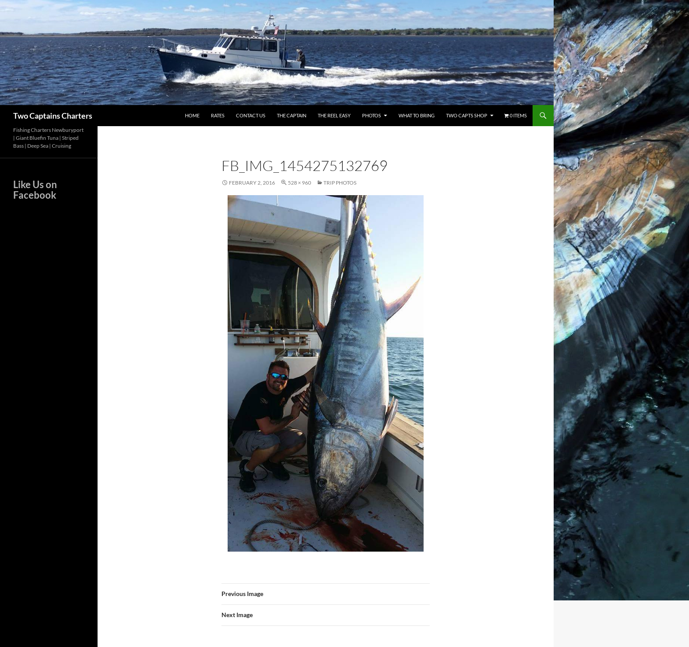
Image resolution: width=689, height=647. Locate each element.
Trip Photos (339, 182)
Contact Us (250, 115)
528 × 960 (299, 182)
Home (192, 115)
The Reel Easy (334, 115)
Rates (218, 115)
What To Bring (417, 115)
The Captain (291, 115)
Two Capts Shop (466, 115)
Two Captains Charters (52, 115)
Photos (371, 115)
